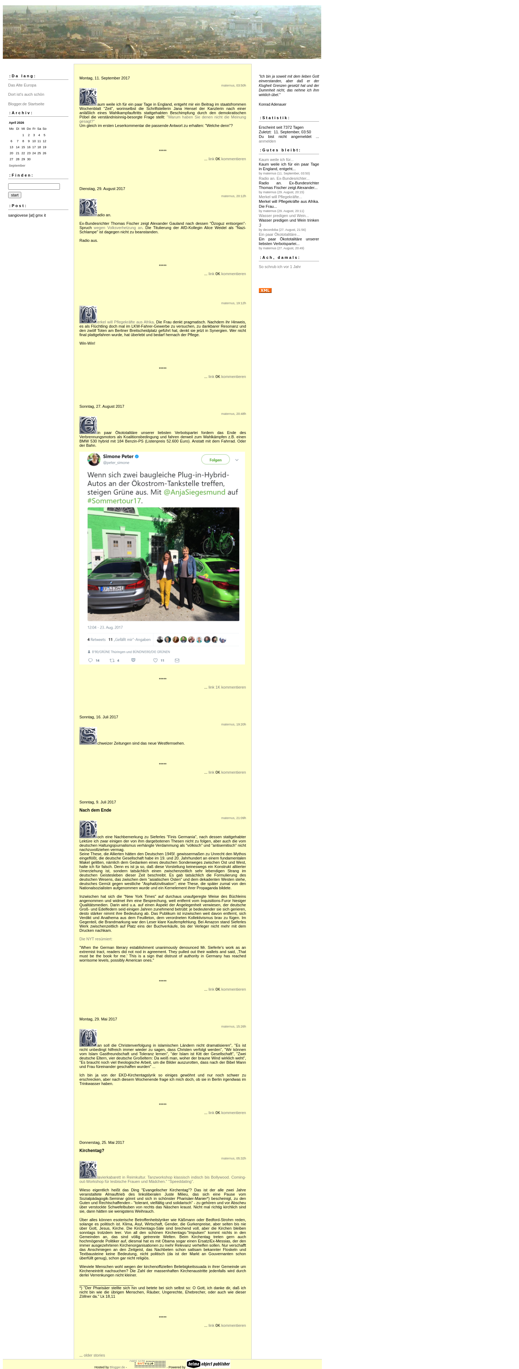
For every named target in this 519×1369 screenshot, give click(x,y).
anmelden (267, 141)
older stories (94, 1355)
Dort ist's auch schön (26, 94)
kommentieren (233, 159)
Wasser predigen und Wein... (284, 215)
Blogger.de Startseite (26, 104)
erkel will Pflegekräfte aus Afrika (125, 322)
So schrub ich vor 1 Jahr (280, 267)
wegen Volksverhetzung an (118, 228)
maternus (228, 85)
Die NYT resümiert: (95, 939)
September (17, 165)
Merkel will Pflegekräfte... (280, 197)
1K (218, 687)
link (211, 159)
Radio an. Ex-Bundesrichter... (284, 178)
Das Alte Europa (22, 85)
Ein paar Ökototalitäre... (279, 234)
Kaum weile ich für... (276, 159)
